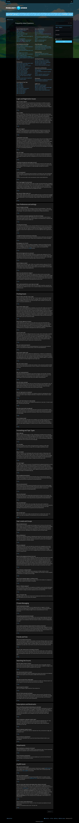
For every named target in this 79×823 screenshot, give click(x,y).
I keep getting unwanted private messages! (43, 46)
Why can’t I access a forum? (22, 70)
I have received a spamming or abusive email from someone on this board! (43, 48)
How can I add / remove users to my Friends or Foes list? (43, 55)
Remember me (59, 39)
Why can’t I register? (20, 32)
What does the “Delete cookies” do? (23, 41)
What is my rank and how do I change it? (24, 56)
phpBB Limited (47, 768)
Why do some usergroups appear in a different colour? (43, 38)
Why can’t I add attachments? (22, 71)
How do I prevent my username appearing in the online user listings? (25, 47)
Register (60, 27)
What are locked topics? (21, 92)
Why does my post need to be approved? (24, 78)
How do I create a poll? (21, 67)
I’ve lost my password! (21, 38)
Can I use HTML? (20, 84)
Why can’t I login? (20, 35)
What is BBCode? (20, 83)
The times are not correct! (21, 49)
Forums (8, 1)
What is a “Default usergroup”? (41, 40)
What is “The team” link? (39, 41)
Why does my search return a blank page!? (43, 62)
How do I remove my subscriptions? (41, 75)
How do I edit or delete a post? (22, 64)
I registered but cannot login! (22, 33)
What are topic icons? (21, 93)
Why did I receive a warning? (22, 73)
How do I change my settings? (22, 45)
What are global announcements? (23, 88)
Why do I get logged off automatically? (24, 40)
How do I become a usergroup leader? (42, 36)
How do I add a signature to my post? (24, 65)
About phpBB (25, 770)
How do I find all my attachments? (41, 80)
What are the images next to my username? (25, 54)
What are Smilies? (20, 86)
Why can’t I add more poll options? (23, 68)
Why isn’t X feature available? (40, 86)
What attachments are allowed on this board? (43, 79)
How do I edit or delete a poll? (22, 69)
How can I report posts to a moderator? (24, 74)
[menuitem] (15, 14)
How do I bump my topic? (21, 79)
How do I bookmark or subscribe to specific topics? (43, 72)
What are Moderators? (39, 31)
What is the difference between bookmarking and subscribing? (43, 70)
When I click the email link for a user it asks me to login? (25, 58)
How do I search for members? (40, 63)
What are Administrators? (40, 30)
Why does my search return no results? (42, 61)
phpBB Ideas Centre (33, 778)
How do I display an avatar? (22, 55)
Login (57, 27)
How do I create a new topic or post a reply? (25, 63)
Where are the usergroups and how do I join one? (43, 34)
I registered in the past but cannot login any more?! (25, 37)
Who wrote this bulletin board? (40, 85)
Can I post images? (20, 87)
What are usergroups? (39, 32)
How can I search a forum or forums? (42, 60)
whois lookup (25, 788)
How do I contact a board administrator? (42, 90)
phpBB (30, 248)
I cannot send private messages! (41, 45)
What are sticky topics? (21, 90)
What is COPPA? (20, 31)
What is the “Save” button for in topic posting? (24, 76)
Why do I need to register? (21, 30)
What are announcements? (22, 89)
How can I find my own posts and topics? (42, 65)
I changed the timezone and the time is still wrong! (25, 51)
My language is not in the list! (22, 52)
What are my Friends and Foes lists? (41, 53)
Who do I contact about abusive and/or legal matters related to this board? (43, 88)
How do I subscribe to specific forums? (42, 74)
